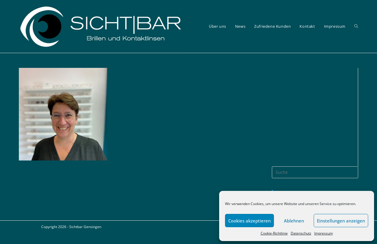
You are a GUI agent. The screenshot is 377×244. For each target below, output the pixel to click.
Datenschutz (301, 233)
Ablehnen (294, 221)
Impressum (323, 233)
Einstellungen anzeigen (341, 221)
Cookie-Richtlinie (274, 233)
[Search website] (356, 26)
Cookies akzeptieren (249, 221)
